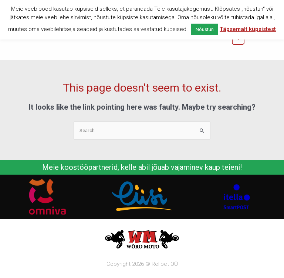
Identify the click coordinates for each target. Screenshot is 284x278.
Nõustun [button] (205, 29)
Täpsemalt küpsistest (248, 29)
